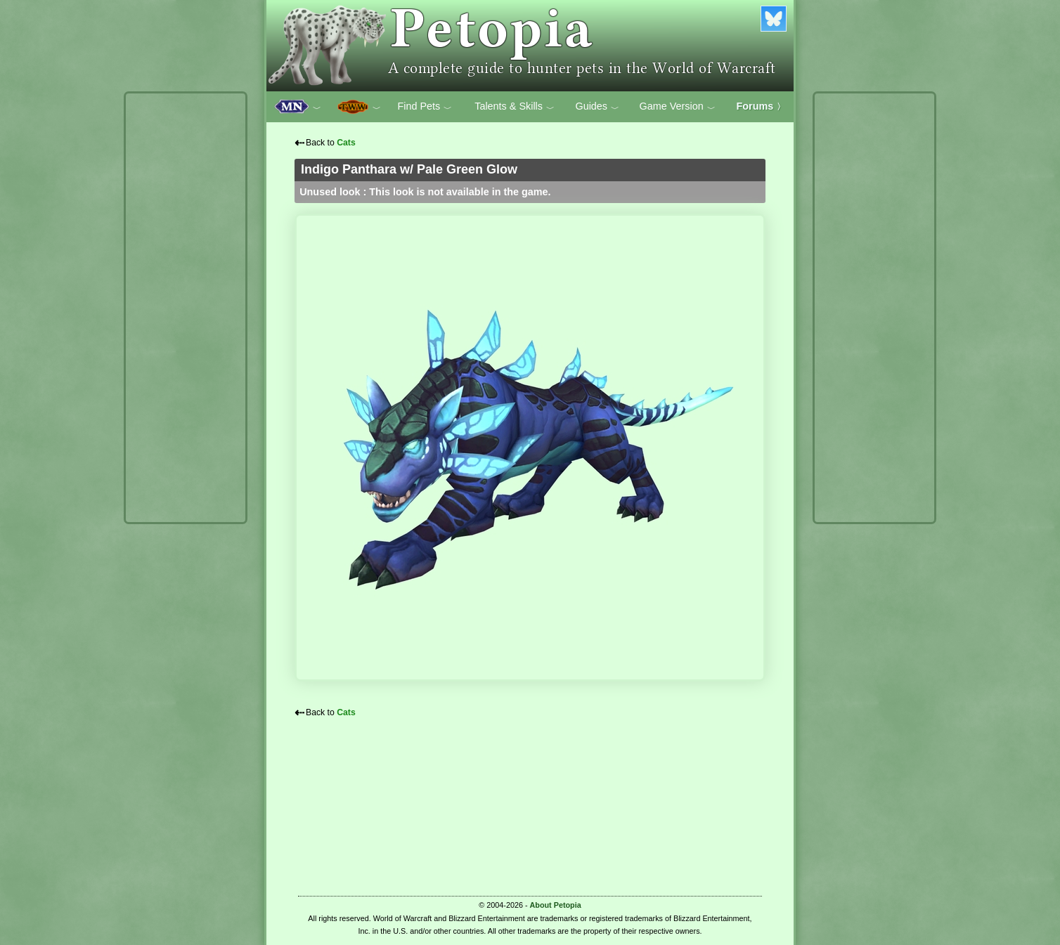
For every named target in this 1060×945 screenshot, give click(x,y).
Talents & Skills (514, 106)
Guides (597, 106)
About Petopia (555, 905)
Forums (761, 106)
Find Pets (424, 106)
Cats (346, 143)
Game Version (678, 106)
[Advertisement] (185, 308)
